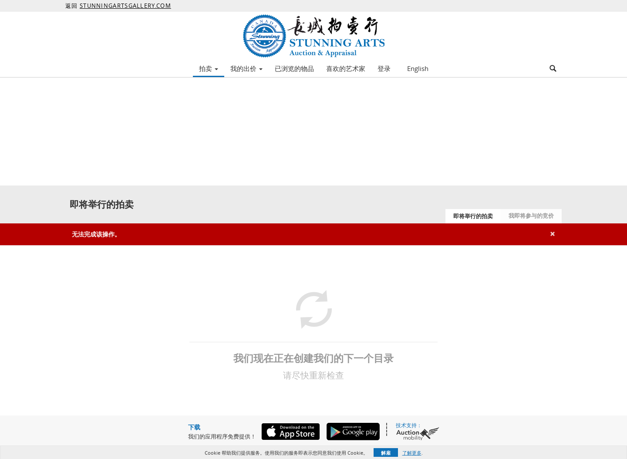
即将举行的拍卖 (473, 216)
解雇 (386, 452)
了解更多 (411, 452)
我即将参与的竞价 (531, 215)
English (417, 68)
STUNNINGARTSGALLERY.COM (125, 6)
